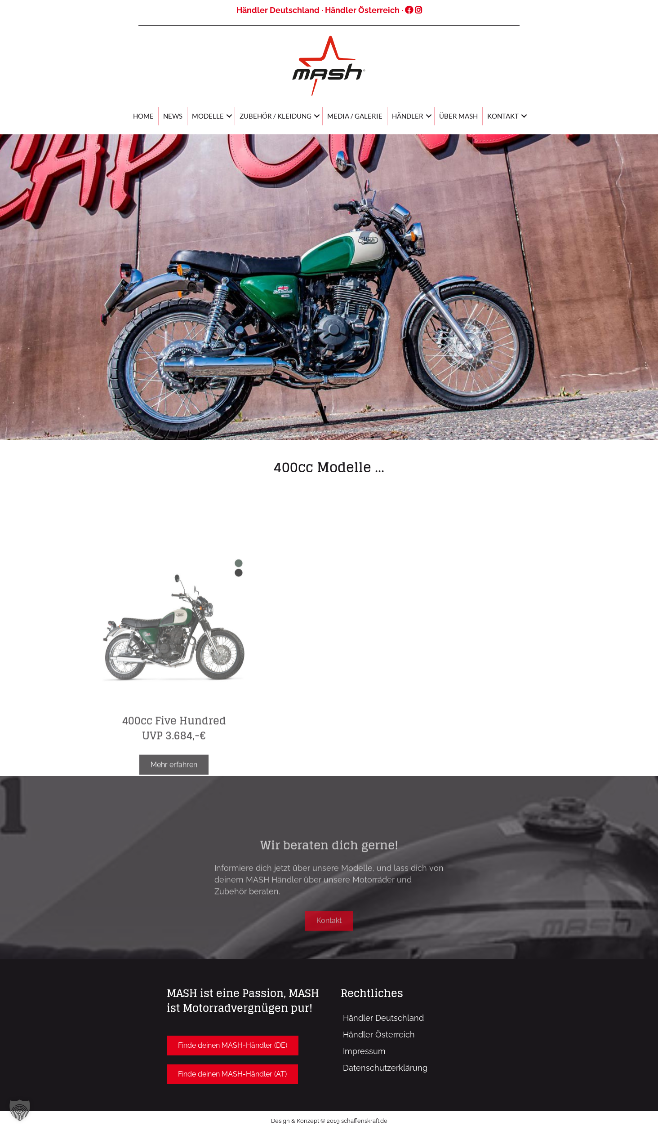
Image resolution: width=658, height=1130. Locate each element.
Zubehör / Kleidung (275, 116)
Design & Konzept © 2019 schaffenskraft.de (329, 1120)
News (172, 116)
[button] (329, 938)
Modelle (208, 116)
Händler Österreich (362, 10)
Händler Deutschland (278, 10)
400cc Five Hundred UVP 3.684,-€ (174, 769)
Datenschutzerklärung (385, 1067)
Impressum (364, 1051)
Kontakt (503, 116)
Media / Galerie (354, 116)
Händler (407, 116)
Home (143, 116)
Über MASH (458, 116)
